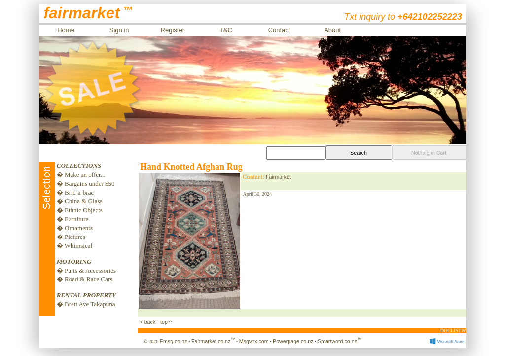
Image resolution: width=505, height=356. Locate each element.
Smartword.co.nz (339, 341)
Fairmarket (278, 177)
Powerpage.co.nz (293, 341)
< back (148, 322)
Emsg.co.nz (173, 341)
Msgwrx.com (254, 341)
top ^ (165, 322)
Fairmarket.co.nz (213, 341)
